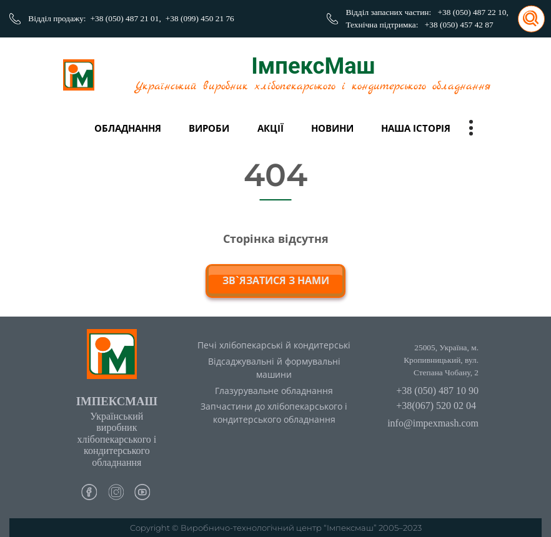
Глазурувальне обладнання (274, 391)
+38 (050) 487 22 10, (473, 12)
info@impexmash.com (433, 423)
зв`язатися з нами (275, 280)
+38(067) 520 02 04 (436, 405)
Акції (270, 128)
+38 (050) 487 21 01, (126, 18)
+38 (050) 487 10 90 (437, 390)
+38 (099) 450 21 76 (200, 18)
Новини (332, 128)
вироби (209, 128)
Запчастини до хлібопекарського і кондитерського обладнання (274, 412)
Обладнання (127, 128)
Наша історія (415, 128)
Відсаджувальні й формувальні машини (274, 367)
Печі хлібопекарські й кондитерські (273, 345)
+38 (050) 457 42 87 (459, 24)
